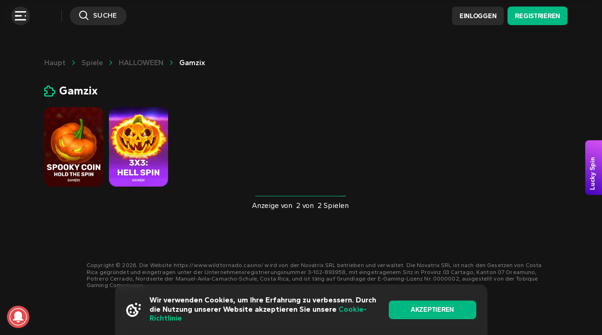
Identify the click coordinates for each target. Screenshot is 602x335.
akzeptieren (432, 310)
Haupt (55, 62)
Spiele (92, 62)
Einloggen (478, 16)
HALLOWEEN (141, 62)
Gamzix (192, 62)
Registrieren (537, 16)
